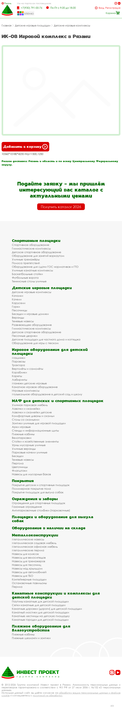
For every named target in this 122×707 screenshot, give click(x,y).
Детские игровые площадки (32, 25)
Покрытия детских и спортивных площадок (41, 485)
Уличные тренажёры (26, 259)
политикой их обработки (47, 695)
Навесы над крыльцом (27, 568)
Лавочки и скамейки (26, 408)
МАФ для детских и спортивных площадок (57, 401)
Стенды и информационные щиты (35, 430)
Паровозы (18, 361)
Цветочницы (20, 467)
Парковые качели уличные (29, 452)
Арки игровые (21, 426)
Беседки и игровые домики (30, 314)
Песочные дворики (24, 335)
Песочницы (19, 310)
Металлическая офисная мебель (35, 546)
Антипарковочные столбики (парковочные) (41, 510)
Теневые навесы (23, 321)
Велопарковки (21, 437)
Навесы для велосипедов (29, 557)
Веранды (18, 317)
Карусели (18, 303)
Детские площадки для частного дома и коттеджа (46, 339)
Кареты (17, 376)
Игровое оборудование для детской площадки (50, 351)
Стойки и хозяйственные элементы (35, 441)
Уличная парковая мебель (30, 405)
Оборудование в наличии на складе (48, 528)
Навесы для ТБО (22, 575)
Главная (6, 25)
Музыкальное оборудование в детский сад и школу (47, 394)
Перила (17, 586)
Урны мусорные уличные (29, 445)
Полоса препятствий (26, 263)
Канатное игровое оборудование (35, 387)
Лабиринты (19, 379)
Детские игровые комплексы (72, 25)
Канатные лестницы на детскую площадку (41, 616)
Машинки (18, 357)
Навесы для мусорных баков (31, 474)
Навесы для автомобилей (29, 572)
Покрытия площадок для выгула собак (38, 492)
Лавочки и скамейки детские (32, 412)
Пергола (18, 463)
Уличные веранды (24, 448)
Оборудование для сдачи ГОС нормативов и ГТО (45, 266)
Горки (16, 306)
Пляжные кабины (23, 434)
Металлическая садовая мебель (34, 543)
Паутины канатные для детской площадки (40, 601)
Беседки (17, 456)
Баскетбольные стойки (27, 274)
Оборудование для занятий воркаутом (38, 255)
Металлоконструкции (35, 535)
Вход (101, 7)
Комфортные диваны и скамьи (33, 416)
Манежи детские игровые (29, 383)
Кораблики (19, 372)
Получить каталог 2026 (61, 207)
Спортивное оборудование (30, 244)
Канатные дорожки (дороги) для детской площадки (47, 608)
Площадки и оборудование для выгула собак (52, 519)
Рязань (7, 3)
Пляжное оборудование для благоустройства (41, 628)
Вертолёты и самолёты (27, 368)
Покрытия (23, 481)
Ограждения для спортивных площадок (38, 503)
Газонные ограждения (27, 506)
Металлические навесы (28, 539)
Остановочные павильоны (29, 583)
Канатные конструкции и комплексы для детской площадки (56, 595)
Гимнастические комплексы (31, 248)
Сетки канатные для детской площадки (38, 605)
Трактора (18, 365)
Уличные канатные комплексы (32, 270)
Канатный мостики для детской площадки (40, 612)
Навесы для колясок (25, 554)
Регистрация (112, 7)
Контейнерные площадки (29, 579)
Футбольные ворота (25, 277)
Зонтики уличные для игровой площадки (39, 423)
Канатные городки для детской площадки (40, 619)
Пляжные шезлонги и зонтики (31, 638)
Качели (16, 299)
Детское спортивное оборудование (36, 252)
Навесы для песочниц (26, 564)
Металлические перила (28, 550)
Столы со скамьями (25, 419)
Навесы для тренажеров (28, 561)
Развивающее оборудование (32, 324)
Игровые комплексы (25, 390)
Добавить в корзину (25, 146)
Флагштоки (19, 470)
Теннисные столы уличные (29, 281)
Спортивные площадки (36, 241)
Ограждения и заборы (35, 499)
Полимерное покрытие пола (31, 488)
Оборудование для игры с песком (35, 343)
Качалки (17, 295)
